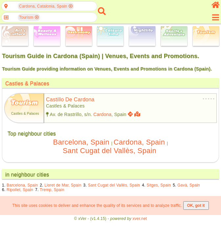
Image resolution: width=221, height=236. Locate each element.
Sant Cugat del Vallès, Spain (109, 151)
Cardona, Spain (139, 142)
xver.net (140, 218)
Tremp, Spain (52, 189)
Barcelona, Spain (81, 142)
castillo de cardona (70, 99)
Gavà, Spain (188, 185)
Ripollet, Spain (20, 189)
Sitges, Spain (158, 185)
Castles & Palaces (27, 83)
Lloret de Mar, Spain (62, 185)
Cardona (102, 114)
